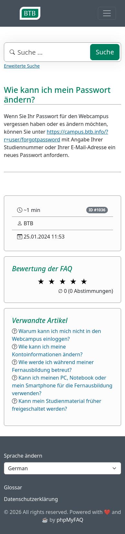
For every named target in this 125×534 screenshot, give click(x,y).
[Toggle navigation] (107, 13)
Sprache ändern (23, 455)
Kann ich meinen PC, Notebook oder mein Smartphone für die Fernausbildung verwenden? (62, 385)
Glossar (13, 487)
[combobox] (62, 52)
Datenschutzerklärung (31, 499)
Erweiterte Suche (22, 66)
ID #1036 (97, 210)
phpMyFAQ (70, 519)
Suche (105, 52)
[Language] (62, 468)
